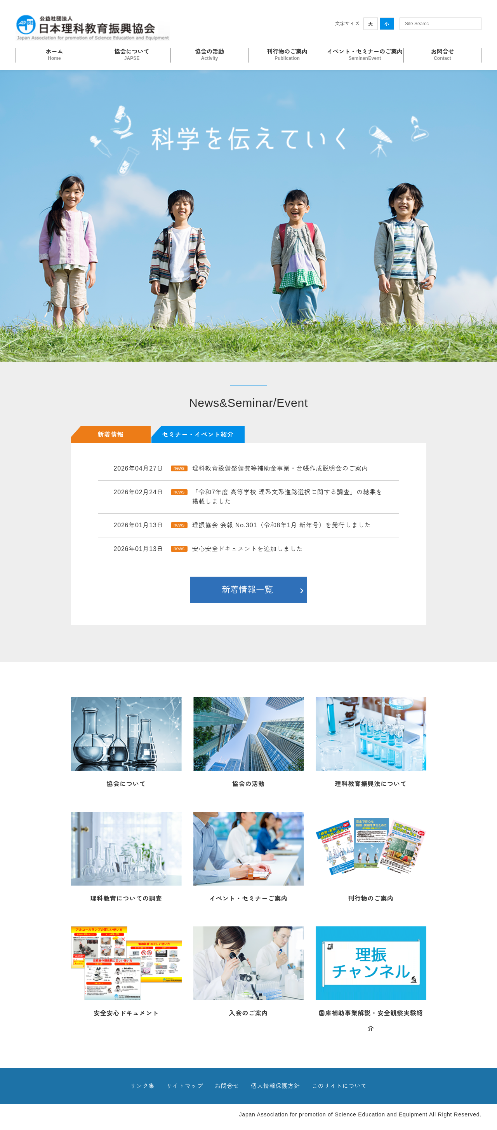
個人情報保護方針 (275, 1086)
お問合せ (227, 1086)
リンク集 (142, 1086)
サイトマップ (184, 1086)
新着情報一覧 (247, 590)
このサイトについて (339, 1086)
